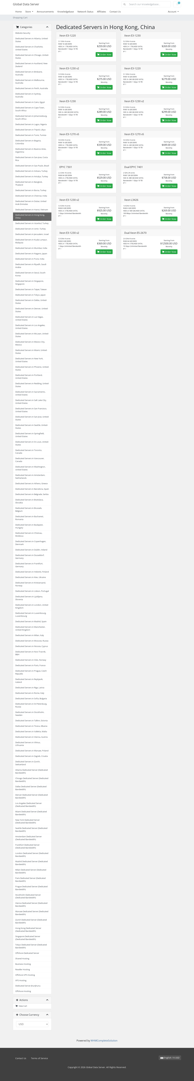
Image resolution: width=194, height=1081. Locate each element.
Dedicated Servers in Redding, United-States (32, 385)
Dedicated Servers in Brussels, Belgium (28, 509)
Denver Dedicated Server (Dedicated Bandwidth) (31, 796)
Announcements (45, 11)
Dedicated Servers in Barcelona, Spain (32, 489)
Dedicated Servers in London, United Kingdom (31, 606)
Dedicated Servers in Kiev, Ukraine (30, 577)
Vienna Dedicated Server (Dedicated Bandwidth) (31, 904)
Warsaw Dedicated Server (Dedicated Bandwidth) (31, 913)
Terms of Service (39, 1058)
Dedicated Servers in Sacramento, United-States (30, 393)
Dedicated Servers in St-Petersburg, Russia (31, 705)
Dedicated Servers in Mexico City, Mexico (30, 343)
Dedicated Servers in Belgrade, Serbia (31, 494)
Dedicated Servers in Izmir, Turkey (30, 229)
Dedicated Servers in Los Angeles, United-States (30, 326)
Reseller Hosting (22, 969)
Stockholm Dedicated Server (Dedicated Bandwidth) (28, 896)
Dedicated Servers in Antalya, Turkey (31, 176)
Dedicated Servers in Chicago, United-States (32, 56)
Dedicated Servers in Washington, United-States (30, 468)
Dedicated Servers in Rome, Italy (29, 693)
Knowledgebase (65, 11)
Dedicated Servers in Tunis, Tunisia (30, 135)
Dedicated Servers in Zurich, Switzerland (27, 763)
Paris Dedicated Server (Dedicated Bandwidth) (30, 879)
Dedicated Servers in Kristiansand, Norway (30, 584)
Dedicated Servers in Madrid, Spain (31, 621)
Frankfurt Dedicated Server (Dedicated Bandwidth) (27, 846)
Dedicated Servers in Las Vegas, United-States (29, 318)
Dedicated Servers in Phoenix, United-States (32, 368)
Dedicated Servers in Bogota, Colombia (28, 142)
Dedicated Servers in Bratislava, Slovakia (29, 501)
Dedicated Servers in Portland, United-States (28, 376)
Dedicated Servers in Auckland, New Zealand (31, 65)
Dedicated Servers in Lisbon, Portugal (32, 591)
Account (172, 11)
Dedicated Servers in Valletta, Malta (31, 731)
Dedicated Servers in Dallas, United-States (31, 301)
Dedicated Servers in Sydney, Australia (28, 95)
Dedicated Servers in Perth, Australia (31, 88)
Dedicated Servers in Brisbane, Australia (28, 73)
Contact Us (115, 11)
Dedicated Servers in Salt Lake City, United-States (31, 401)
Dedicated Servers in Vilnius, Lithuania (27, 744)
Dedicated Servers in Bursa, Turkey (30, 190)
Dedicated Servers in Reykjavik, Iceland (29, 680)
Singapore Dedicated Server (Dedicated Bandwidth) (27, 938)
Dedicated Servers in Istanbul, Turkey (32, 223)
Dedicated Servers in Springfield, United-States (29, 435)
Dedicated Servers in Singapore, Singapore (29, 282)
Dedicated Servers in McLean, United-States (32, 335)
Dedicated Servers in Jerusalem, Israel (32, 234)
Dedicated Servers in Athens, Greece (31, 483)
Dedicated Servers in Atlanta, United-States (31, 40)
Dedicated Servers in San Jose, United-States (32, 418)
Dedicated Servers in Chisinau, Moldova (28, 534)
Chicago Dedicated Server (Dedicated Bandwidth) (31, 780)
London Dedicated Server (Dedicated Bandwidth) (31, 854)
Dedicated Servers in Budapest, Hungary (29, 526)
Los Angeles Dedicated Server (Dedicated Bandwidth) (28, 804)
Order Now (104, 54)
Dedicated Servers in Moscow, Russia (31, 641)
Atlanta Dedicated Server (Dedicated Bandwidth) (31, 771)
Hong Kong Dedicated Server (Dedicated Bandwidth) (28, 929)
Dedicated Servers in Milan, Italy (29, 635)
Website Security (22, 33)
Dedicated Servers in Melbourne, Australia (30, 81)
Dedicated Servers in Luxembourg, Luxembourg (30, 614)
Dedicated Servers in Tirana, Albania (31, 726)
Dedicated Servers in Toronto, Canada (28, 451)
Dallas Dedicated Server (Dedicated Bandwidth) (31, 788)
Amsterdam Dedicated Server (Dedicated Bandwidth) (28, 838)
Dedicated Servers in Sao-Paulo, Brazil (32, 165)
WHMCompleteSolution (104, 1040)
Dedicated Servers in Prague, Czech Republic (31, 672)
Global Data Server (26, 4)
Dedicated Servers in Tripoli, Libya (30, 129)
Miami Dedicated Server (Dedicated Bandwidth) (31, 813)
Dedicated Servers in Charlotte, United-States (29, 48)
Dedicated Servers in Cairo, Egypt (30, 102)
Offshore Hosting (23, 991)
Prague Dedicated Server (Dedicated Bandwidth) (31, 888)
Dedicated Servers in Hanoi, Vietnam (31, 209)
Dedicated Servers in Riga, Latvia (29, 687)
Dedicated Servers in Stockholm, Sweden (29, 713)
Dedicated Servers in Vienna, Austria (31, 737)
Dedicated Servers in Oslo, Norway (30, 660)
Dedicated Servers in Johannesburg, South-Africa (31, 117)
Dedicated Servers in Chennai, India (31, 196)
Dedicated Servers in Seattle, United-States (31, 426)
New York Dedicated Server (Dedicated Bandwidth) (27, 821)
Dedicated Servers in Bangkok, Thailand (28, 183)
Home (18, 11)
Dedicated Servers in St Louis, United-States (32, 443)
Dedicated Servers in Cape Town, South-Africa (30, 109)
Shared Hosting (22, 958)
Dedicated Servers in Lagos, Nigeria (31, 124)
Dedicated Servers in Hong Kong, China (30, 216)
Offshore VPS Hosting (25, 975)
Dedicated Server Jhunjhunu (27, 985)
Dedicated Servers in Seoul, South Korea (30, 274)
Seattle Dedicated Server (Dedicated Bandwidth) (31, 829)
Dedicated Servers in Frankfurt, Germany (29, 565)
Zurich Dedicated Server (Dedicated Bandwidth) (31, 921)
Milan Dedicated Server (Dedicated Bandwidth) (30, 871)
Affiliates (101, 11)
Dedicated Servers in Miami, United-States (31, 351)
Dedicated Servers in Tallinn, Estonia (31, 720)
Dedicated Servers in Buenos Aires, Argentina (30, 150)
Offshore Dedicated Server (27, 953)
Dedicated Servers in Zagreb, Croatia (31, 756)
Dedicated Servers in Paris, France (30, 665)
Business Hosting (23, 964)
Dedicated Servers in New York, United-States (29, 360)
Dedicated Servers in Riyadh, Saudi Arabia (30, 266)
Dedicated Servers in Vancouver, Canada (29, 460)
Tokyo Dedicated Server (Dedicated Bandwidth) (31, 946)
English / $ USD (169, 1057)
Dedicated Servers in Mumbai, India (31, 248)
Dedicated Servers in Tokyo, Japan (30, 295)
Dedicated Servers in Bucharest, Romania (29, 518)
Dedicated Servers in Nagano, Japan (31, 253)
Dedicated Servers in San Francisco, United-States (31, 410)
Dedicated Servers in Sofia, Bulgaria (31, 698)
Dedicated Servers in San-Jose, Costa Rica (31, 159)
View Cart (21, 1006)
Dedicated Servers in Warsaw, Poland (31, 750)
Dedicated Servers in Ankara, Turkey (31, 171)
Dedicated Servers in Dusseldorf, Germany (29, 556)
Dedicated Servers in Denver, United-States (31, 310)
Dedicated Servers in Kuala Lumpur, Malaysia (31, 241)
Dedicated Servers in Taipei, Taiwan (31, 289)
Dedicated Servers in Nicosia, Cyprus (31, 646)
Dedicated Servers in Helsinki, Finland (32, 572)
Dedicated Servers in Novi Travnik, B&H (30, 653)
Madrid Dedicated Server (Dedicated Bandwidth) (31, 863)
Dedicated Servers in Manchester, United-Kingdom (30, 628)
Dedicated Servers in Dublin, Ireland (31, 549)
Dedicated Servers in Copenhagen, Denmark (30, 543)
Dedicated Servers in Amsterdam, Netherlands (30, 476)
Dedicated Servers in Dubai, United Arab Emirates (30, 202)
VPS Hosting (20, 980)
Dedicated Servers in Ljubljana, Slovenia (29, 598)
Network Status (85, 11)
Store (28, 11)
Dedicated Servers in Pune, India (29, 259)
